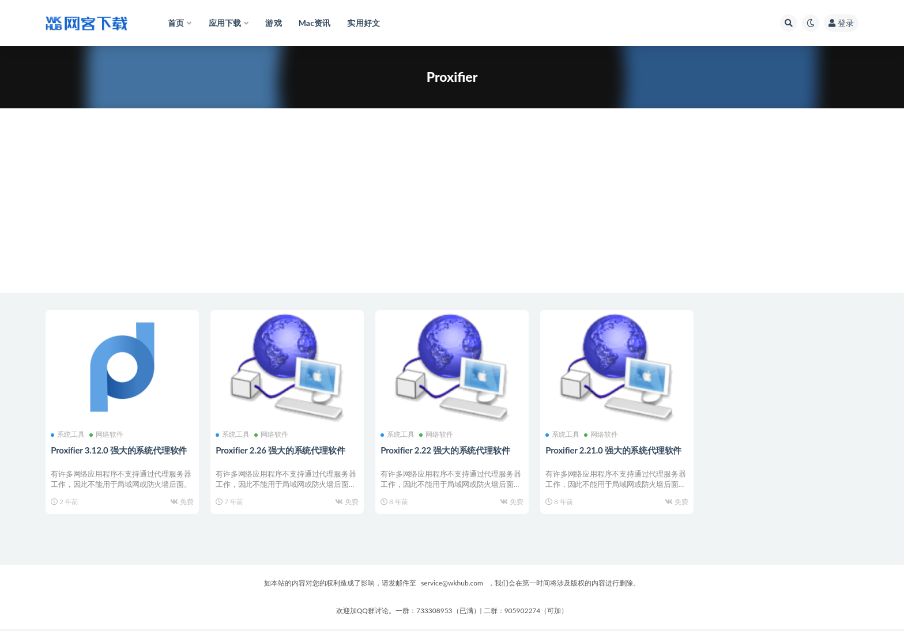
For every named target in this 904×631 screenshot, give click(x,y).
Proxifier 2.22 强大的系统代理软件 (445, 449)
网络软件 (107, 434)
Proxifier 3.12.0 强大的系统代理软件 (119, 449)
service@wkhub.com (452, 584)
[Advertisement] (452, 212)
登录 (841, 23)
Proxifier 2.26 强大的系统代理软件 (280, 449)
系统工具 (68, 434)
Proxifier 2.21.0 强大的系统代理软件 (614, 449)
